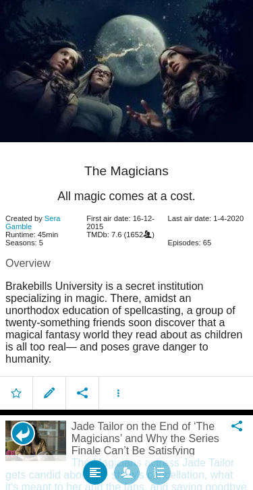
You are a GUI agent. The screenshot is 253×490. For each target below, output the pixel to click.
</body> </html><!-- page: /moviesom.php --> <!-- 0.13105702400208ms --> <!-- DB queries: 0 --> (126, 245)
